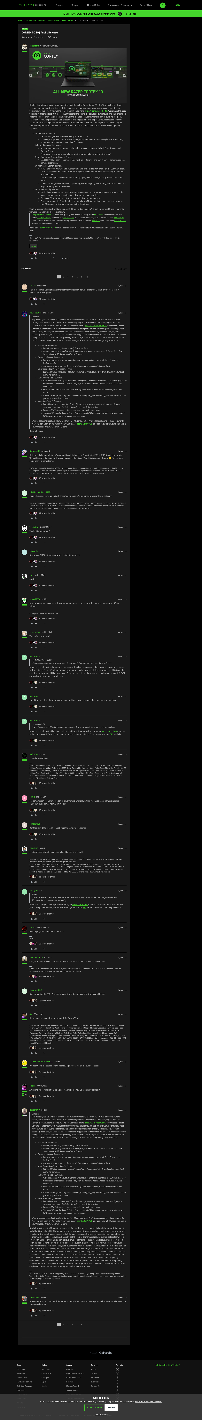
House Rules (93, 5)
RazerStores (21, 1369)
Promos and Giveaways (120, 5)
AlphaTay (33, 754)
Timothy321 (34, 823)
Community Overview (35, 20)
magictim (33, 848)
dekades (33, 45)
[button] (177, 5)
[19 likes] (42, 537)
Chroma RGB (46, 1373)
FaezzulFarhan (36, 957)
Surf (31, 1014)
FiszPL (32, 1085)
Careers (94, 1373)
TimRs (32, 796)
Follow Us (119, 1365)
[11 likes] (42, 876)
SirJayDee (98, 215)
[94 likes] (42, 253)
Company (94, 1365)
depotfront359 (35, 990)
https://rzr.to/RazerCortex (96, 111)
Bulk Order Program (24, 1386)
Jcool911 (96, 220)
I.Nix (31, 575)
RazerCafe (21, 1373)
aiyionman (34, 1297)
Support (75, 5)
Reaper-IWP (34, 1109)
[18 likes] (42, 740)
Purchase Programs (24, 1382)
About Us (94, 1369)
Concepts (45, 1377)
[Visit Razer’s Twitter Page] (117, 1382)
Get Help (69, 1369)
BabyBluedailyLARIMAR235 (43, 215)
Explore (44, 1365)
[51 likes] (42, 299)
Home (20, 20)
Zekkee (32, 285)
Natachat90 (34, 451)
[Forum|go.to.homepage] (33, 5)
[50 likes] (42, 437)
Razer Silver (146, 5)
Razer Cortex (53, 20)
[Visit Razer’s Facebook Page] (117, 1369)
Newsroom (95, 1377)
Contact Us (95, 1386)
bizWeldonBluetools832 (39, 492)
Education (21, 1390)
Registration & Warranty (75, 1373)
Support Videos (72, 1390)
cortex (33, 246)
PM (111, 734)
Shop (19, 1365)
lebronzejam (34, 632)
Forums (59, 5)
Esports (44, 1382)
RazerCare (70, 1382)
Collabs (44, 1386)
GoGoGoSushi (120, 220)
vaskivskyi (34, 527)
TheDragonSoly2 (44, 218)
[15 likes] (42, 783)
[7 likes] (41, 1096)
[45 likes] (42, 478)
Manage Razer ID (72, 1386)
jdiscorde (33, 551)
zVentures (95, 1382)
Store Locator (22, 1377)
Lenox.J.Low (68, 218)
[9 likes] (41, 976)
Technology (46, 1369)
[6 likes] (41, 1000)
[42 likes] (42, 513)
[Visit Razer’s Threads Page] (117, 1378)
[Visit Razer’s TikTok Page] (117, 1390)
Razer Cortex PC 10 (47, 227)
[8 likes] (41, 913)
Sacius (32, 927)
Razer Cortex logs (109, 731)
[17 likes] (42, 642)
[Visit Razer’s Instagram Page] (117, 1373)
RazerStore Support (73, 1377)
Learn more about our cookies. (148, 1401)
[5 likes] (41, 1310)
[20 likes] (42, 585)
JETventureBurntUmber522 (41, 1061)
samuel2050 (119, 218)
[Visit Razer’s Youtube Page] (117, 1386)
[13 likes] (42, 834)
